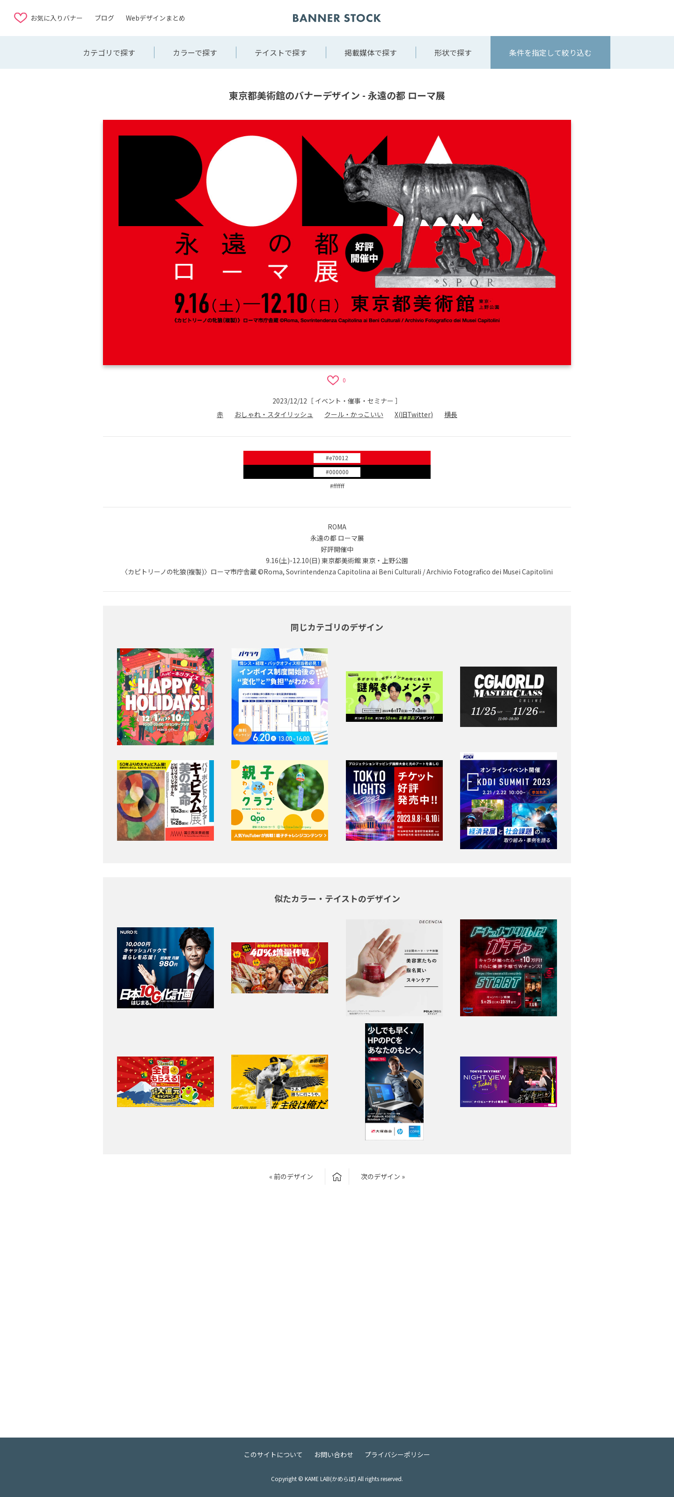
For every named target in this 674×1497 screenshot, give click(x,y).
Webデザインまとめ (155, 17)
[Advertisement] (585, 17)
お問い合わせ (333, 1454)
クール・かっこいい (353, 414)
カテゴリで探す (109, 52)
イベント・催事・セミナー (354, 400)
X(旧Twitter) (414, 414)
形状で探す (453, 52)
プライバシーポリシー (397, 1454)
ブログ (104, 17)
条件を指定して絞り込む (550, 52)
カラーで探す (195, 52)
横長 (450, 414)
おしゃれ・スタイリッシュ (273, 414)
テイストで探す (281, 52)
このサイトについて (273, 1454)
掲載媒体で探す (370, 52)
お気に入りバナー (56, 17)
